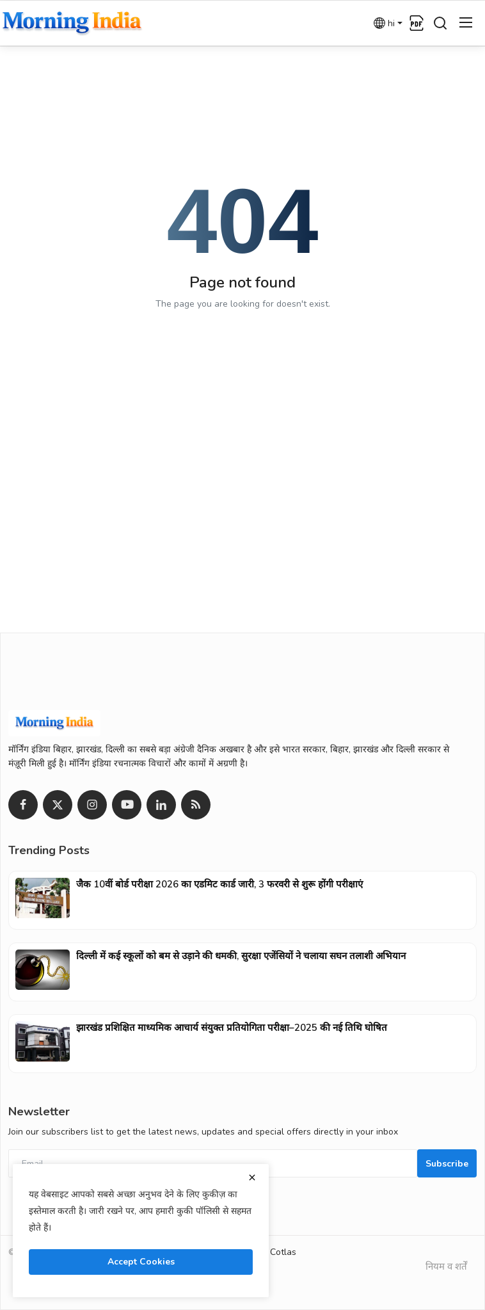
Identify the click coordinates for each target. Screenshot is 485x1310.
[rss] (196, 805)
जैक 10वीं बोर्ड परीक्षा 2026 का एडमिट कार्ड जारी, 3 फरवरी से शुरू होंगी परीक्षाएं (219, 884)
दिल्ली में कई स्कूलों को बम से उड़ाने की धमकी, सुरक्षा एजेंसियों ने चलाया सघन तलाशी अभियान (241, 956)
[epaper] (416, 23)
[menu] (466, 23)
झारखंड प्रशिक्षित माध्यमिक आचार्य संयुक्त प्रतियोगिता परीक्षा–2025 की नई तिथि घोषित (231, 1027)
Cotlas (283, 1252)
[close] (252, 1177)
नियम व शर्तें (446, 1266)
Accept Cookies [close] (141, 1262)
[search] (440, 23)
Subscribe (446, 1164)
